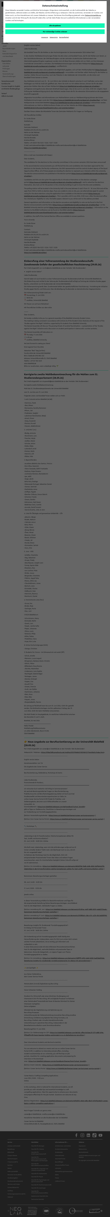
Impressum (44, 37)
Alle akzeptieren (55, 25)
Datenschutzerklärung (93, 15)
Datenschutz (54, 37)
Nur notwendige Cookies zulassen (55, 31)
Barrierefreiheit (64, 37)
